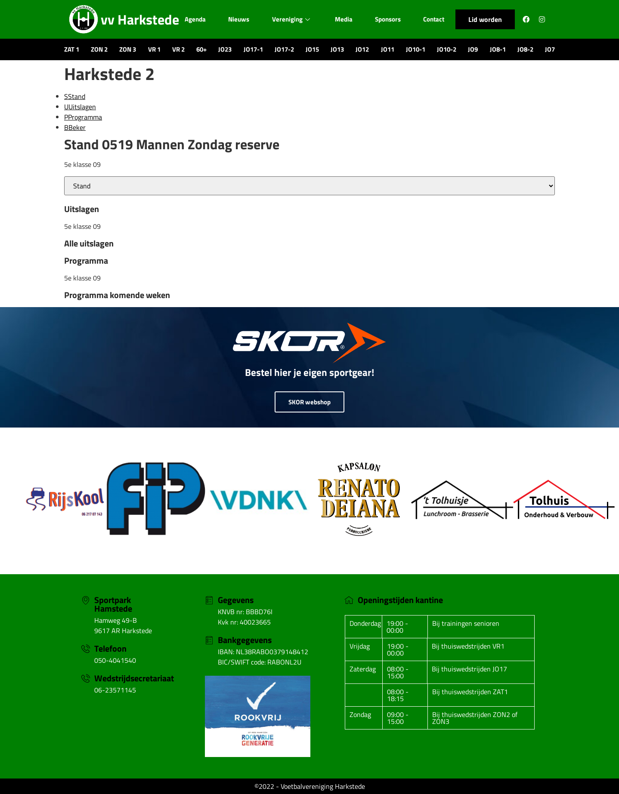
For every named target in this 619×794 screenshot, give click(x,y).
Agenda (194, 19)
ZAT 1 (71, 49)
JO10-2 (446, 49)
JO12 (362, 49)
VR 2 (178, 49)
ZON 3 (127, 49)
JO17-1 (253, 49)
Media (344, 19)
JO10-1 (415, 49)
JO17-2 (284, 49)
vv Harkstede (140, 19)
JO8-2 (525, 49)
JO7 (550, 49)
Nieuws (238, 19)
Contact (434, 19)
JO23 (225, 49)
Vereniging (291, 19)
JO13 (337, 49)
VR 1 (154, 49)
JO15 (312, 49)
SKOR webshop (309, 402)
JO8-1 (498, 49)
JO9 (473, 49)
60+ (201, 49)
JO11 (387, 49)
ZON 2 (99, 49)
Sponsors (388, 19)
